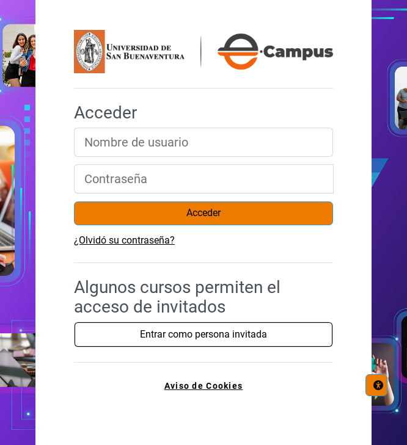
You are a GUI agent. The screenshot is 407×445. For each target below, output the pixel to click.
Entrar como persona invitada (203, 334)
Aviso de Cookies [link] (203, 386)
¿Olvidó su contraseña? (124, 240)
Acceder (203, 213)
